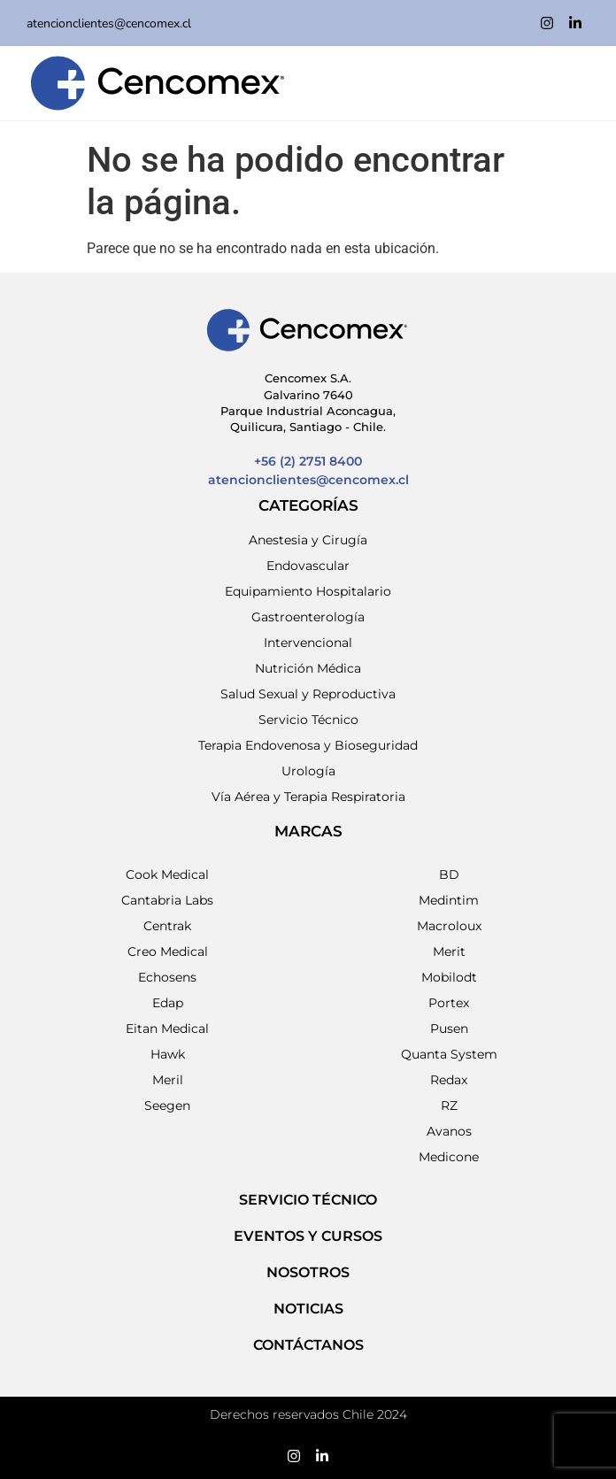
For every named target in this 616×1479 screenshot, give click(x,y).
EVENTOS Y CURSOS (308, 1236)
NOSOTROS (308, 1272)
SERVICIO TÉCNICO (308, 1199)
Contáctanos (308, 1344)
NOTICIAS (308, 1308)
